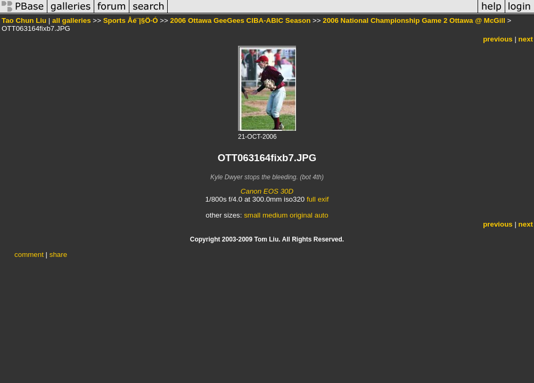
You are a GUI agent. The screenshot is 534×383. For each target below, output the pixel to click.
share (58, 255)
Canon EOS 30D (267, 191)
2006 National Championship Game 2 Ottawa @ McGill (414, 20)
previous (498, 39)
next (526, 39)
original (301, 215)
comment (29, 255)
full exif (317, 199)
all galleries (71, 20)
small (252, 215)
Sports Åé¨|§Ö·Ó (130, 20)
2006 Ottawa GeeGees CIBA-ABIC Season (240, 20)
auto (321, 215)
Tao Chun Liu (24, 20)
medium (274, 215)
